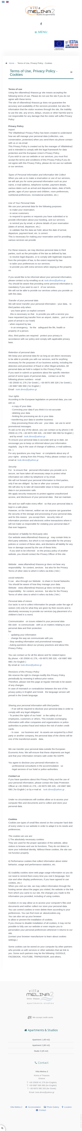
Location (68, 1107)
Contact (42, 1110)
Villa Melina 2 (16, 1107)
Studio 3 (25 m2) (41, 1051)
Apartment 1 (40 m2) (41, 1040)
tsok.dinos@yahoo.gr (55, 280)
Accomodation (34, 1107)
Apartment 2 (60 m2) (41, 1045)
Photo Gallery (53, 1107)
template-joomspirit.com (81, 1121)
